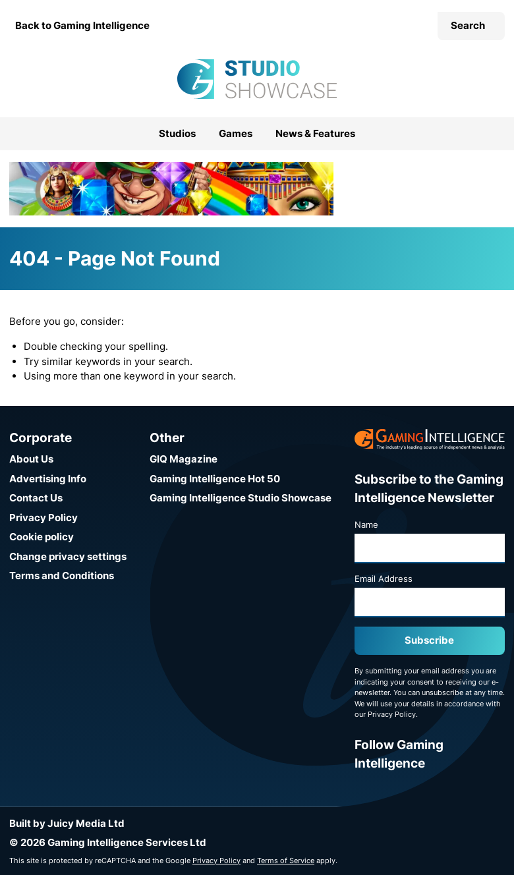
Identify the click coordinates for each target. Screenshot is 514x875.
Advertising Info (47, 478)
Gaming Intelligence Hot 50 (215, 478)
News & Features (315, 133)
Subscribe (429, 640)
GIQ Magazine (183, 459)
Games (235, 133)
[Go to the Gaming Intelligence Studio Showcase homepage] (257, 79)
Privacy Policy (43, 517)
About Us (31, 459)
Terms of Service (285, 860)
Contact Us (36, 498)
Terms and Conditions (61, 575)
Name (366, 524)
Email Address (384, 578)
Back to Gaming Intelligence (82, 25)
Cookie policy (41, 536)
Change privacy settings (68, 556)
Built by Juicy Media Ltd (67, 823)
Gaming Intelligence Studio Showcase (240, 498)
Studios (177, 133)
